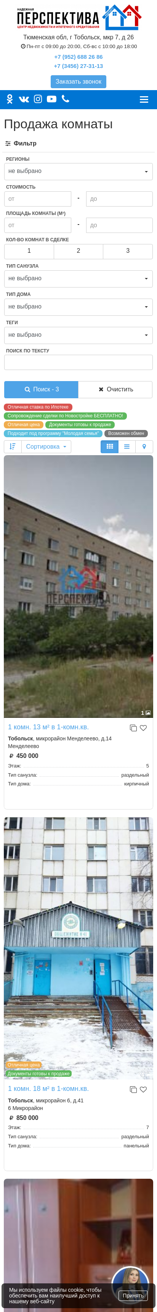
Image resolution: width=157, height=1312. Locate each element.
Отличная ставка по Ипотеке (38, 407)
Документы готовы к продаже (80, 424)
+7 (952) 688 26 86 (78, 56)
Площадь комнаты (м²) (36, 213)
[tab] (78, 144)
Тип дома (18, 294)
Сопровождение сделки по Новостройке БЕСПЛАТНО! (65, 415)
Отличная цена (24, 424)
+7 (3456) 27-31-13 (78, 66)
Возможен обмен (126, 433)
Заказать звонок (78, 81)
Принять (133, 1296)
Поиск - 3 (41, 389)
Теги (12, 322)
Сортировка (46, 446)
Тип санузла (22, 266)
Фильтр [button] (20, 143)
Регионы (17, 159)
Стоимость (20, 187)
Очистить (115, 389)
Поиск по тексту (27, 351)
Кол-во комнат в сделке (37, 239)
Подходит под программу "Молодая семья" (53, 433)
